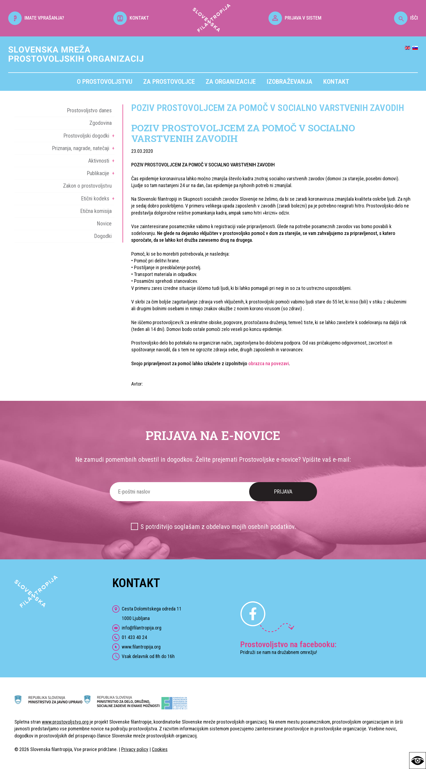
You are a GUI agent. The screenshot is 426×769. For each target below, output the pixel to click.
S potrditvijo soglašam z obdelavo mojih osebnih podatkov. (218, 527)
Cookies (160, 749)
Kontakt (336, 81)
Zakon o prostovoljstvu (87, 185)
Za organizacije (231, 81)
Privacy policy (134, 749)
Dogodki (103, 236)
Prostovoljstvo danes (89, 110)
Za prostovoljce (169, 81)
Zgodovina (100, 123)
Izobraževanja (289, 81)
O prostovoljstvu (104, 81)
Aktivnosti (98, 160)
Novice (104, 223)
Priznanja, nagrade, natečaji (80, 148)
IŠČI (406, 18)
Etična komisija (96, 211)
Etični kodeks (95, 198)
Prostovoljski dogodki (86, 135)
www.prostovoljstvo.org (65, 722)
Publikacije (98, 173)
